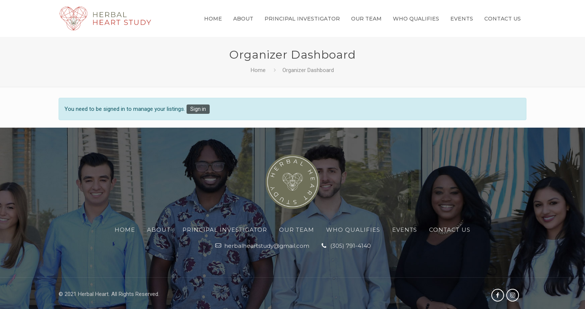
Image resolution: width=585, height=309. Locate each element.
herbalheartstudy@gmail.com (266, 245)
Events (404, 229)
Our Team (296, 229)
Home (258, 70)
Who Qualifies (353, 229)
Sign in (198, 109)
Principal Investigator (224, 229)
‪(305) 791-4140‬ (350, 245)
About (159, 229)
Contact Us (449, 229)
